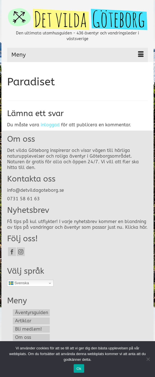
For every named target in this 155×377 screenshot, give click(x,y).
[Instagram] (21, 251)
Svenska (19, 283)
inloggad (50, 124)
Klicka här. (136, 227)
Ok (79, 368)
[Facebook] (12, 251)
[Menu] (77, 55)
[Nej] (148, 359)
